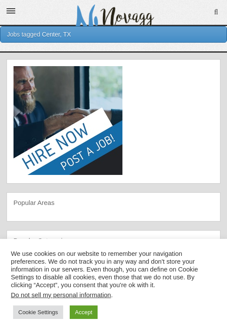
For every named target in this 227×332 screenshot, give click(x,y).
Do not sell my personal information (61, 295)
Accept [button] (83, 312)
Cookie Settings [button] (38, 312)
